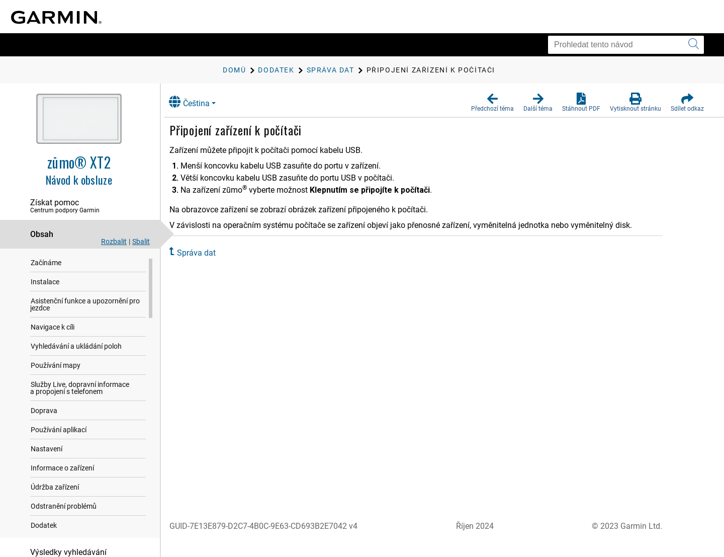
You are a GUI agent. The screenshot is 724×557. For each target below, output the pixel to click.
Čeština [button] (198, 102)
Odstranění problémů (64, 507)
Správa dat (206, 253)
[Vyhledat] (693, 45)
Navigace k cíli (52, 328)
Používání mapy (55, 366)
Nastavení (46, 449)
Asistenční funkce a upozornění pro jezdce (85, 304)
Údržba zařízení (55, 488)
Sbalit (141, 241)
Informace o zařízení (62, 468)
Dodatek (44, 526)
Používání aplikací (58, 430)
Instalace (45, 282)
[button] (492, 103)
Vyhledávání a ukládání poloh (76, 347)
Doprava (44, 411)
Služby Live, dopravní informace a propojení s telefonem (79, 388)
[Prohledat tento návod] (626, 45)
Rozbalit (114, 241)
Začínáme (46, 263)
